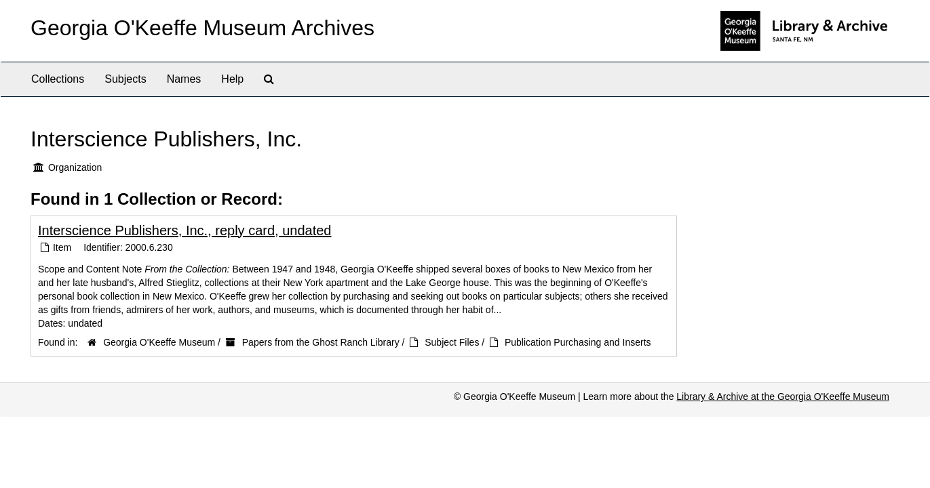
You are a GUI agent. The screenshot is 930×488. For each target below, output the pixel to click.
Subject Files (452, 342)
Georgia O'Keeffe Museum (159, 342)
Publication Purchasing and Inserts (578, 342)
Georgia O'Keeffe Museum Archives (202, 28)
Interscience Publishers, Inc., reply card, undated (184, 230)
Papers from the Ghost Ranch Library (321, 342)
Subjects (125, 79)
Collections (57, 79)
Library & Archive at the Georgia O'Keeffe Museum (782, 396)
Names (184, 79)
